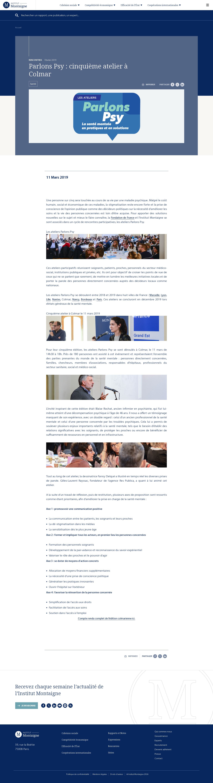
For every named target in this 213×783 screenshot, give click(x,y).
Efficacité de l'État (71, 748)
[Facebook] (172, 85)
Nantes (56, 299)
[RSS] (70, 706)
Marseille (154, 295)
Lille (48, 299)
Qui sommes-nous (163, 731)
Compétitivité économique (75, 742)
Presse (158, 754)
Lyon (163, 295)
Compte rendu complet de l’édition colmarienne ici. (106, 618)
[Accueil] (15, 5)
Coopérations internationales (76, 755)
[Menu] (206, 5)
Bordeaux (86, 299)
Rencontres (113, 746)
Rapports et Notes (117, 733)
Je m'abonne (28, 708)
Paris (99, 299)
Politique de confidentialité (77, 774)
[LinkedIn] (182, 85)
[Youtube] (59, 706)
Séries (111, 753)
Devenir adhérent (163, 749)
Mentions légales (100, 774)
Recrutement (161, 745)
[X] (177, 85)
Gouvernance (161, 736)
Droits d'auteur (116, 774)
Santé (33, 84)
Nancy (75, 299)
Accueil (18, 27)
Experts (158, 740)
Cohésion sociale (70, 735)
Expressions (114, 740)
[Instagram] (65, 706)
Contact (158, 758)
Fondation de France (122, 217)
